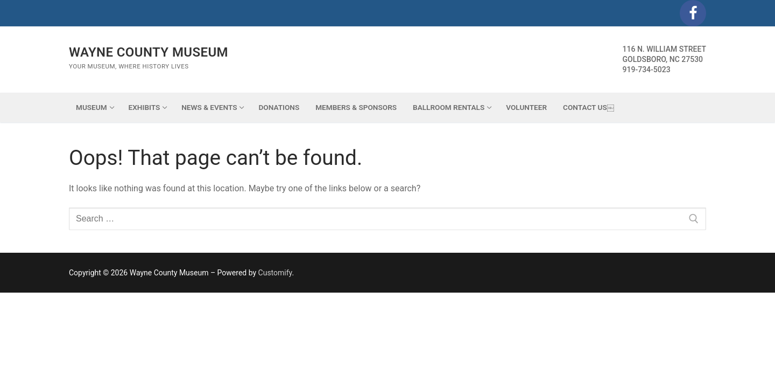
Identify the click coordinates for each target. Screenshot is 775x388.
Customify (275, 272)
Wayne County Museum (148, 52)
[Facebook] (693, 13)
